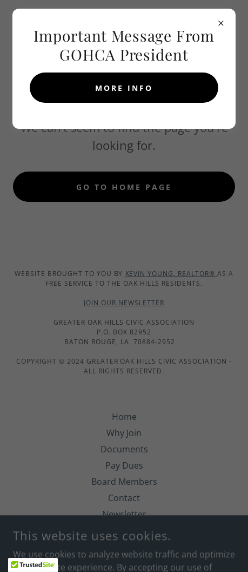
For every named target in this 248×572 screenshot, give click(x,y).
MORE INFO (124, 88)
